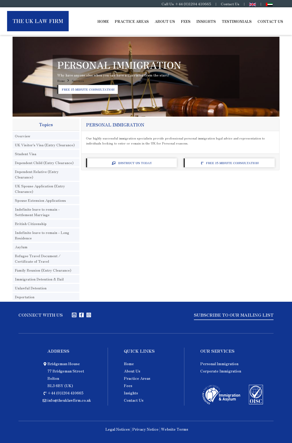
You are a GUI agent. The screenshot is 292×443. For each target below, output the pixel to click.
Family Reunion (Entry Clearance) (43, 270)
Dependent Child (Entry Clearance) (44, 162)
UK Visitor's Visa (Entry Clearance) (45, 144)
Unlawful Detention (31, 288)
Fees (185, 21)
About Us (165, 21)
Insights (206, 21)
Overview (22, 136)
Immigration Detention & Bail (39, 279)
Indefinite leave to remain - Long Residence (42, 235)
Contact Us (230, 3)
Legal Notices (117, 429)
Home (103, 21)
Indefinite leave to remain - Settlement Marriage (37, 211)
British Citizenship (31, 223)
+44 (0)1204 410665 (193, 3)
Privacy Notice (145, 429)
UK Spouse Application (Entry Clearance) (40, 188)
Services (78, 81)
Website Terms (174, 429)
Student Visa (25, 153)
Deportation (24, 296)
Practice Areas (132, 21)
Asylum (21, 246)
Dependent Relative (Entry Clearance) (37, 174)
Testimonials (237, 21)
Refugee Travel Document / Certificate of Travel (38, 258)
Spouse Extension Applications (40, 200)
